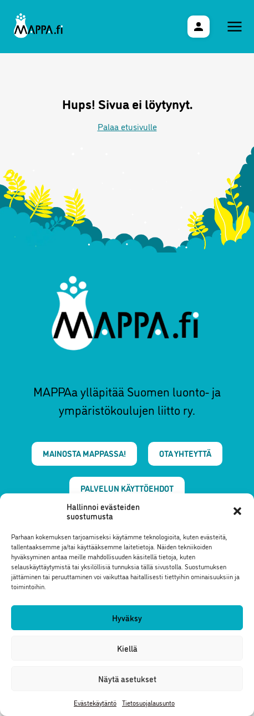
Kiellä (127, 648)
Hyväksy (127, 618)
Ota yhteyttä (185, 453)
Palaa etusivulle (127, 126)
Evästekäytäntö (95, 702)
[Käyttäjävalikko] (198, 27)
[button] (237, 511)
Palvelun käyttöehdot (127, 488)
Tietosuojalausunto (148, 702)
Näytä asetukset (127, 678)
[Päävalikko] (234, 26)
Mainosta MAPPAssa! (84, 453)
